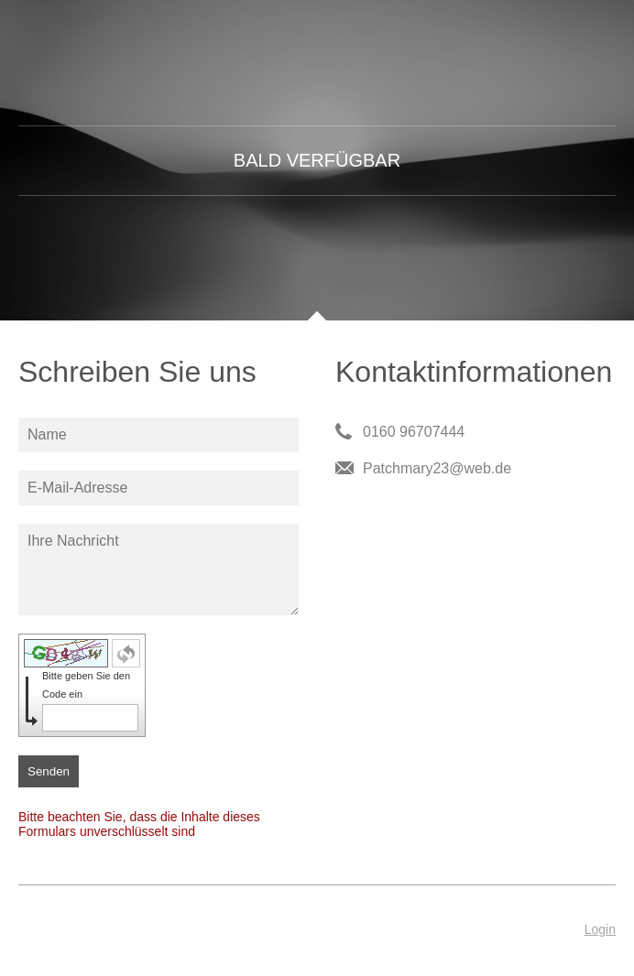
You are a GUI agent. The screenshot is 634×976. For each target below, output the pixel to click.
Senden (48, 771)
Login (600, 929)
